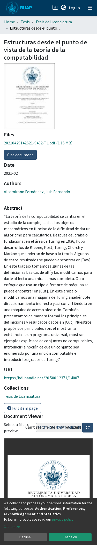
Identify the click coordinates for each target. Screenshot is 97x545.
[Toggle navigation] (90, 8)
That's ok (70, 537)
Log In (75, 7)
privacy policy (62, 519)
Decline (25, 537)
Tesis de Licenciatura (53, 21)
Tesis (25, 21)
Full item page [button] (22, 408)
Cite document (20, 154)
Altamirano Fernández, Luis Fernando (37, 191)
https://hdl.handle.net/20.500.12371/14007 (41, 377)
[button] (63, 8)
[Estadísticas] (55, 8)
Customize (12, 526)
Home (9, 21)
